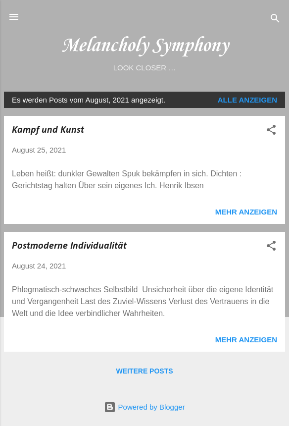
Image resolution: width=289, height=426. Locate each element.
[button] (271, 131)
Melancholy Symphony (144, 45)
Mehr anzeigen (246, 212)
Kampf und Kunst (48, 130)
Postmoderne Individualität (69, 246)
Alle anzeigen (247, 100)
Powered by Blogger (144, 407)
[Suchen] (275, 20)
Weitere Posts (144, 371)
